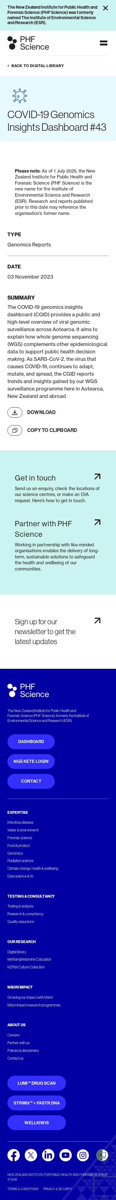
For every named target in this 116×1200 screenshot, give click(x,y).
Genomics (15, 853)
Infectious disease (20, 822)
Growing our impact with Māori (30, 997)
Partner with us (18, 1043)
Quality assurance (20, 922)
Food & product (18, 845)
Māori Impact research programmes (33, 1005)
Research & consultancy (25, 914)
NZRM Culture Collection (26, 967)
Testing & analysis (20, 906)
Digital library (16, 952)
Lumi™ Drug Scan (37, 1083)
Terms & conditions (22, 1189)
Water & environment (22, 830)
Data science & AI (20, 876)
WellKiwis (36, 1122)
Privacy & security (57, 1189)
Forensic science (19, 838)
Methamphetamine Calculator (29, 959)
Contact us (15, 1058)
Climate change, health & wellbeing (32, 868)
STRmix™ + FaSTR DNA (37, 1103)
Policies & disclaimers (23, 1050)
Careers (13, 1035)
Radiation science (20, 861)
